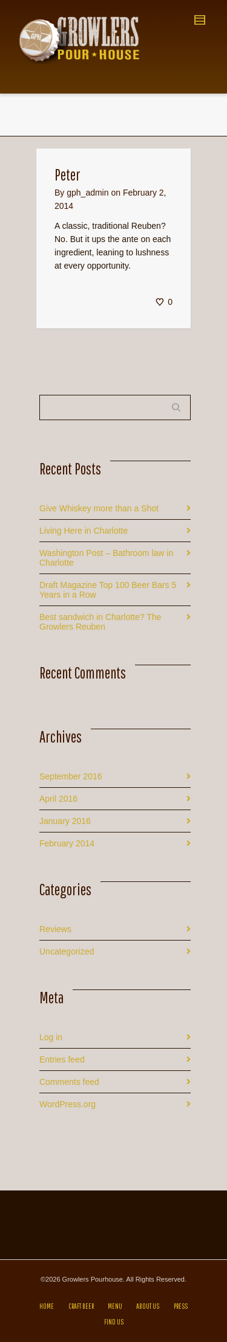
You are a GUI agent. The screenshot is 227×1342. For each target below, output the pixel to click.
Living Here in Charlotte (83, 530)
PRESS (181, 1306)
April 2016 (58, 799)
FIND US (113, 1322)
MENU (115, 1306)
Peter (67, 174)
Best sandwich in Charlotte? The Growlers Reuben (100, 621)
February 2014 (66, 843)
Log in (50, 1037)
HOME (46, 1306)
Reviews (55, 929)
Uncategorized (66, 951)
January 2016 (65, 821)
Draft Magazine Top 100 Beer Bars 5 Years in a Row (107, 589)
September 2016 (70, 776)
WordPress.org (67, 1104)
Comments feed (69, 1082)
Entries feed (62, 1059)
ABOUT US (147, 1306)
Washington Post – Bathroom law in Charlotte (106, 557)
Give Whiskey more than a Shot (99, 508)
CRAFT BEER (81, 1306)
